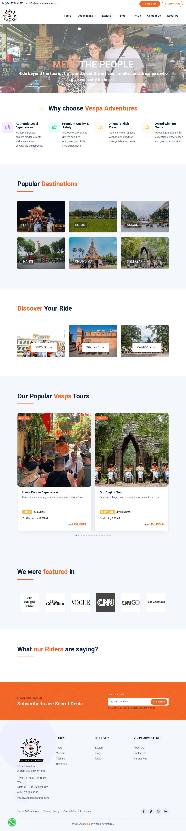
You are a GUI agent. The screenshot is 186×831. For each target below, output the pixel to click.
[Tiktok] (151, 811)
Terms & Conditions (28, 811)
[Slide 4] (101, 89)
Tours (67, 15)
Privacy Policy (51, 811)
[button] (76, 535)
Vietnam (60, 753)
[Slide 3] (95, 89)
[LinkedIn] (166, 811)
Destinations (86, 15)
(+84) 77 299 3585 (12, 3)
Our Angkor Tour (111, 492)
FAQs (137, 15)
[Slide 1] (84, 89)
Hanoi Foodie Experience (40, 492)
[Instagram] (158, 811)
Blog (124, 15)
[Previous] (14, 58)
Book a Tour (150, 3)
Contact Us (154, 15)
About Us (139, 747)
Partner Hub (172, 3)
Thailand (61, 758)
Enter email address (118, 694)
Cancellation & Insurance (77, 811)
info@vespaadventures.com (42, 3)
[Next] (172, 58)
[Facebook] (144, 811)
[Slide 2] (90, 89)
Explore (108, 15)
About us (172, 15)
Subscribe (159, 701)
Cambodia (61, 764)
